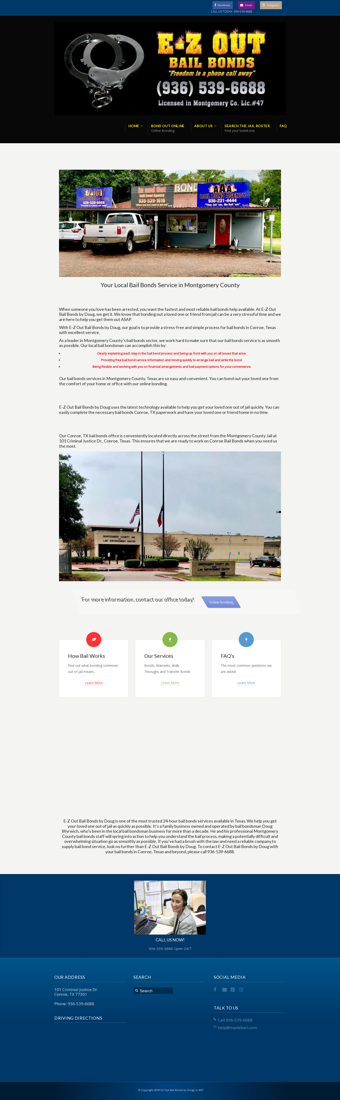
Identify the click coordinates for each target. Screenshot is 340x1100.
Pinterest (233, 989)
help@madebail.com (237, 1027)
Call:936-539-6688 (235, 1020)
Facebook (224, 5)
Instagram (273, 5)
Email (248, 5)
